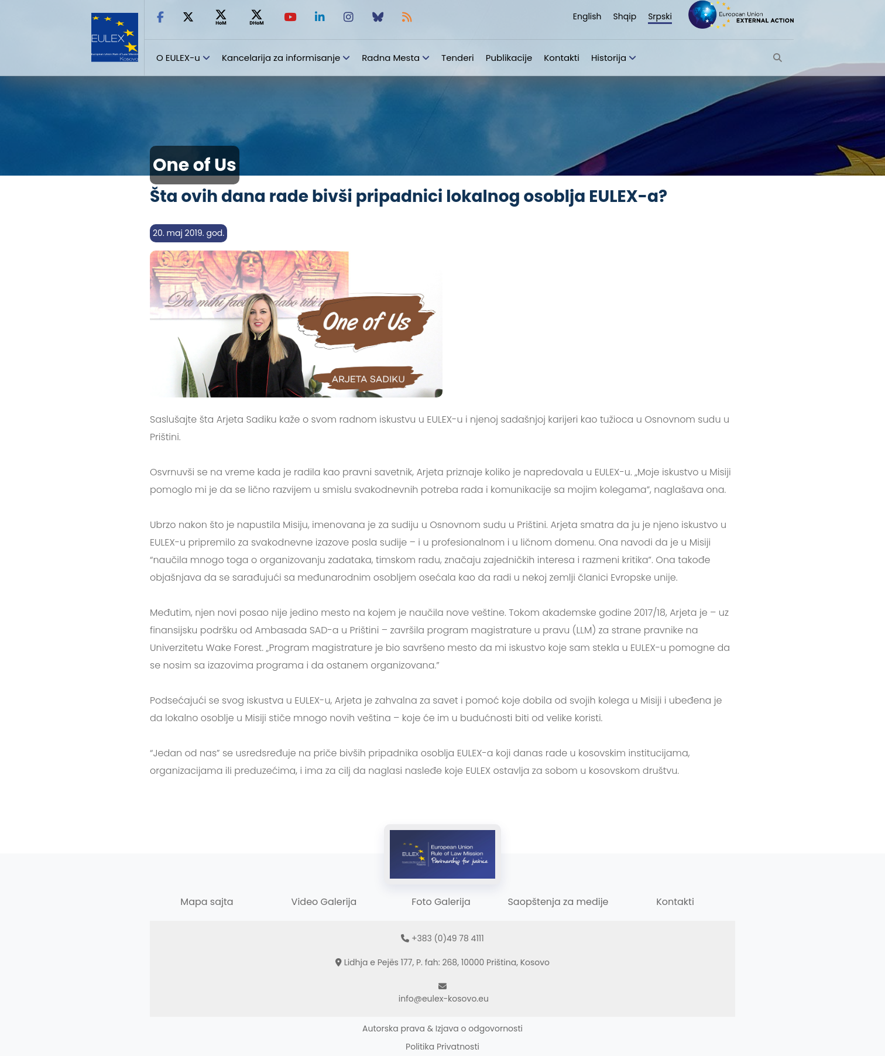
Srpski (660, 16)
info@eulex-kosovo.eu (444, 998)
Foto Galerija (440, 901)
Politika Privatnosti (442, 1046)
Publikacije (509, 58)
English (587, 16)
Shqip (625, 16)
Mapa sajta (206, 901)
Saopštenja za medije (557, 901)
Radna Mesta (391, 58)
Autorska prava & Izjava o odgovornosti (442, 1028)
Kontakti (561, 58)
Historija (608, 58)
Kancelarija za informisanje (282, 58)
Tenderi (457, 58)
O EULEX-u (178, 58)
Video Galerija (324, 901)
